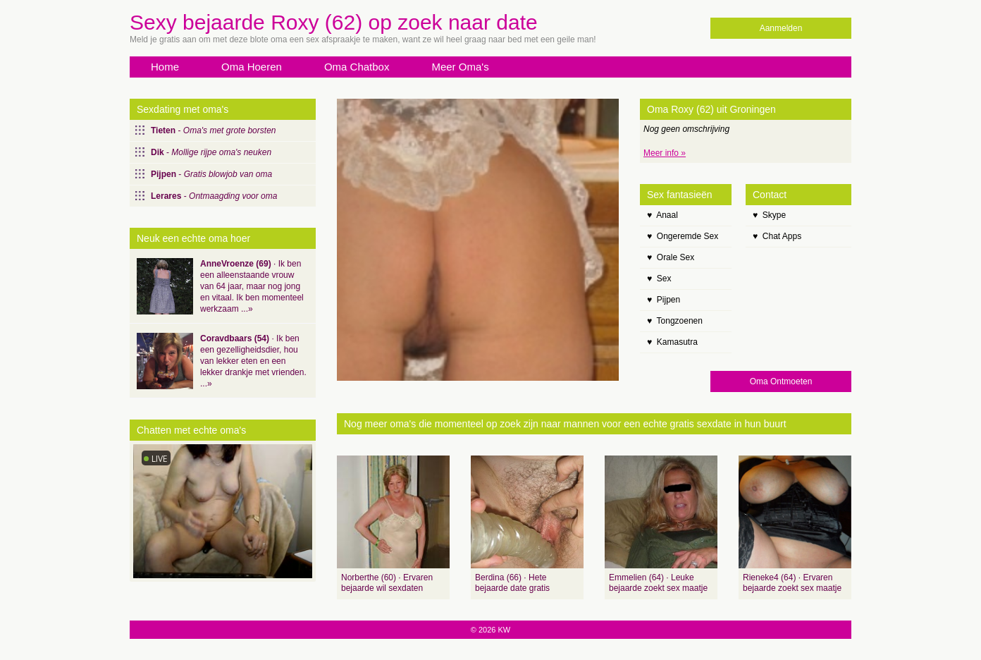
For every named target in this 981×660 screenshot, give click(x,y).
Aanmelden (781, 28)
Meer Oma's (459, 67)
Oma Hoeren (251, 67)
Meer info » (664, 153)
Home (165, 67)
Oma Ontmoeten (781, 381)
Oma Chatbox (357, 67)
